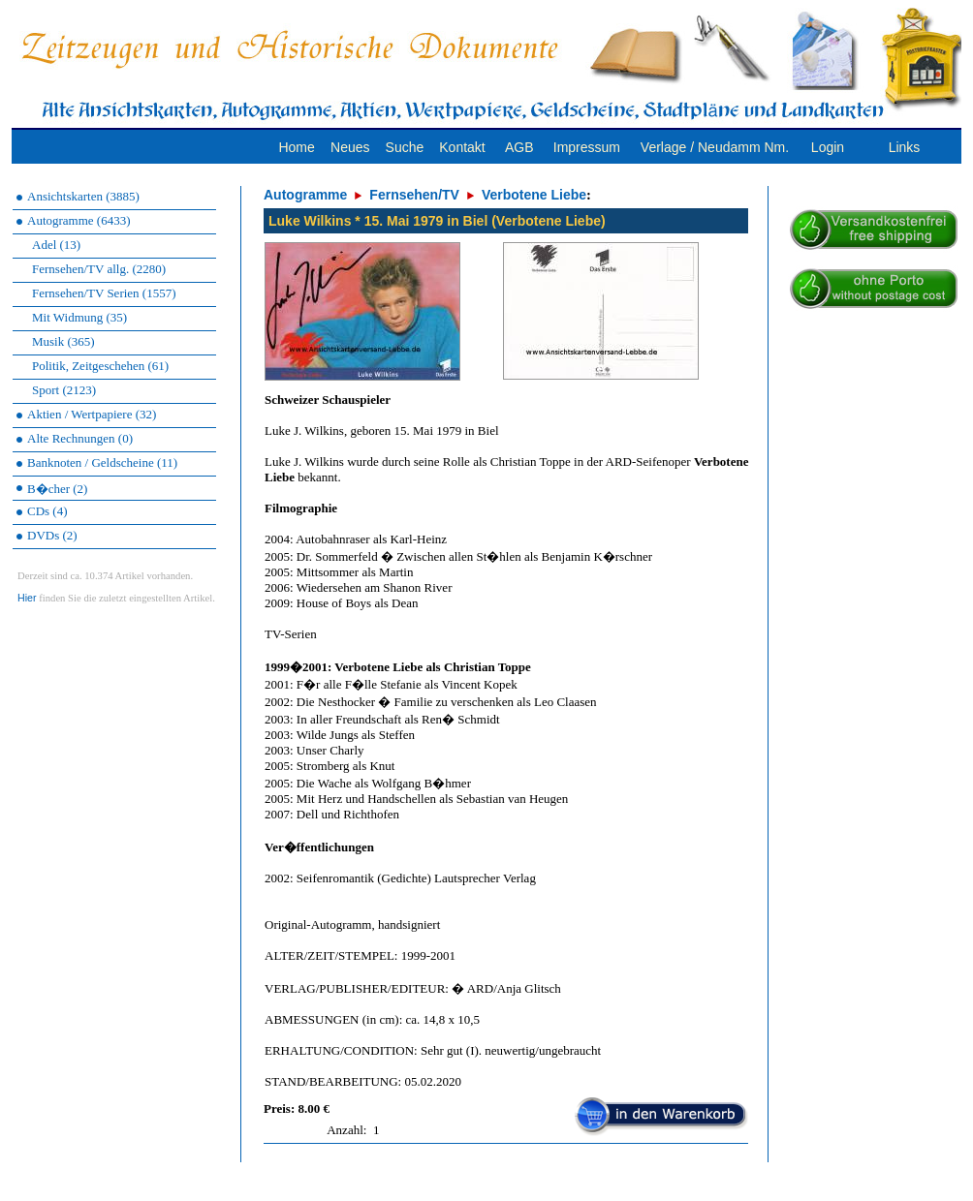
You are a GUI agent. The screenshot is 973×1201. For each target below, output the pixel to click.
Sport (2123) (64, 390)
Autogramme (305, 194)
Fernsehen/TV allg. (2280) (99, 269)
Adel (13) (56, 244)
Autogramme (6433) (79, 220)
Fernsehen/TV (414, 194)
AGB (519, 147)
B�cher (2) (57, 488)
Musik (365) (63, 341)
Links (905, 147)
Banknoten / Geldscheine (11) (102, 462)
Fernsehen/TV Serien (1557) (104, 293)
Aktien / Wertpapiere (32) (91, 414)
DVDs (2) (52, 535)
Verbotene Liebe (534, 194)
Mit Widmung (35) (79, 317)
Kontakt (462, 147)
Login (827, 147)
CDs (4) (47, 511)
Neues (349, 147)
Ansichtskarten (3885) (83, 196)
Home (296, 147)
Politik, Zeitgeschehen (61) (100, 365)
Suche (405, 147)
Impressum (586, 147)
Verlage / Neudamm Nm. (715, 147)
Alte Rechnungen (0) (80, 438)
